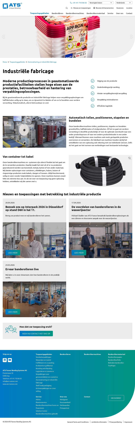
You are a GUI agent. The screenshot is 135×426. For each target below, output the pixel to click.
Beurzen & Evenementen (103, 8)
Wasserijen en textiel (43, 360)
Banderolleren (57, 13)
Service (110, 13)
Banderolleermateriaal (96, 13)
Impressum (128, 422)
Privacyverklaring (115, 422)
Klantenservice (41, 402)
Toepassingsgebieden (39, 13)
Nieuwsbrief (116, 398)
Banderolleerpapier (115, 357)
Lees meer (12, 252)
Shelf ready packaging (43, 385)
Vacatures (120, 8)
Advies (38, 399)
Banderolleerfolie (114, 360)
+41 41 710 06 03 (78, 2)
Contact (129, 13)
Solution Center (41, 411)
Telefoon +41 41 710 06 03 (12, 378)
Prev (3, 36)
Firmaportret (64, 408)
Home (5, 62)
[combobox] (100, 2)
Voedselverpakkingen (43, 357)
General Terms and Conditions (78, 422)
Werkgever (64, 399)
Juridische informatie (99, 422)
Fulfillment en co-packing (45, 363)
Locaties (129, 8)
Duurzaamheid (65, 402)
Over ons (119, 13)
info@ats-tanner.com (10, 381)
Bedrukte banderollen (116, 363)
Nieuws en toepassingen (81, 8)
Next (131, 36)
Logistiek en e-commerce (45, 371)
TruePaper (111, 365)
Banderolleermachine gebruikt (47, 414)
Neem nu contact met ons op (36, 333)
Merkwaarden (65, 405)
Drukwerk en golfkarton (44, 365)
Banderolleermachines (75, 13)
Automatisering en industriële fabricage (42, 62)
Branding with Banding (44, 368)
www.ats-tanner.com (10, 384)
